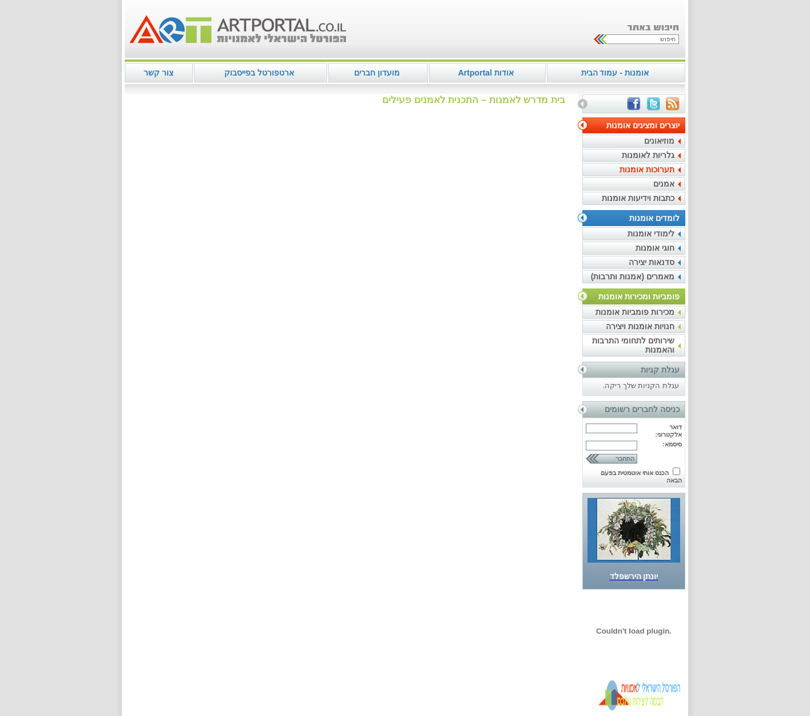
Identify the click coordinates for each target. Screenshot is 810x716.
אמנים (663, 183)
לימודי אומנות (651, 233)
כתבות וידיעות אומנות (638, 198)
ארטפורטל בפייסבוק (259, 72)
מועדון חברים (377, 72)
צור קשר (158, 72)
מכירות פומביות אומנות (634, 312)
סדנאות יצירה (651, 262)
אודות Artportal (486, 72)
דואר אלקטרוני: (668, 431)
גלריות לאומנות (648, 155)
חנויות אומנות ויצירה (640, 326)
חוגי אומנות (655, 247)
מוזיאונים (659, 140)
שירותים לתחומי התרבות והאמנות (633, 345)
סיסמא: (672, 444)
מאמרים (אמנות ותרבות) (632, 276)
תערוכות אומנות (647, 169)
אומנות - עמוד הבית (615, 72)
